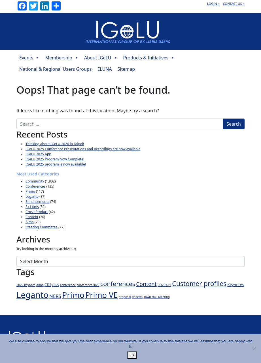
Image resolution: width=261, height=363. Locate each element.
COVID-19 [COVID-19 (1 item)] (164, 285)
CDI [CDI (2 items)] (47, 284)
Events (29, 58)
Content (32, 216)
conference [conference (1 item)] (68, 285)
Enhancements (37, 201)
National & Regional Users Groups (55, 69)
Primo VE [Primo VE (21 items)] (101, 295)
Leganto (32, 196)
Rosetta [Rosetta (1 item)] (137, 297)
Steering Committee (42, 227)
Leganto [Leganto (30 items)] (32, 294)
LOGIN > (213, 3)
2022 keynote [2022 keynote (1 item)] (25, 285)
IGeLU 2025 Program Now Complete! (55, 159)
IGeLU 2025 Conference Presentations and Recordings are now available (83, 149)
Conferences (35, 186)
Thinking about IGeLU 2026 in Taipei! (55, 143)
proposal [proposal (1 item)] (124, 297)
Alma (30, 222)
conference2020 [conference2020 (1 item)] (88, 285)
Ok (132, 355)
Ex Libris (32, 206)
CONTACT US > (234, 3)
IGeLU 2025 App (38, 154)
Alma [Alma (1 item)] (40, 285)
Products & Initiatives (149, 58)
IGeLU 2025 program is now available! (56, 164)
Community (35, 181)
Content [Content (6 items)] (146, 284)
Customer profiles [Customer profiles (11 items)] (199, 283)
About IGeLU (101, 58)
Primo (30, 191)
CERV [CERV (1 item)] (55, 285)
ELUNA (104, 69)
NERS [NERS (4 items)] (55, 296)
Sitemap (126, 69)
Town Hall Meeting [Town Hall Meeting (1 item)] (156, 297)
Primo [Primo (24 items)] (73, 294)
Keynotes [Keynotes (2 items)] (235, 284)
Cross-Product (37, 211)
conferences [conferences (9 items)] (117, 284)
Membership (61, 58)
